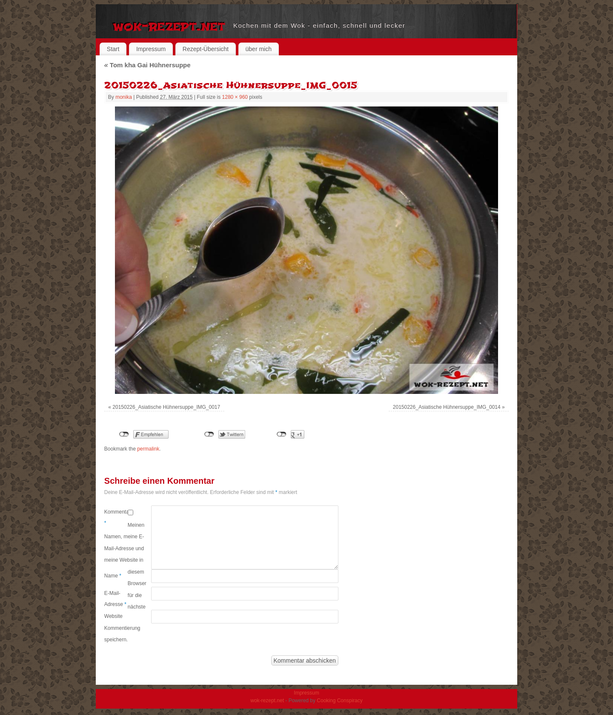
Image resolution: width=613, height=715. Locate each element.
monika (123, 97)
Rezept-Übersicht (206, 49)
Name (112, 576)
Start (113, 49)
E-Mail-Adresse (115, 598)
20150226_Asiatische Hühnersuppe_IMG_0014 (447, 407)
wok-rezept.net (169, 25)
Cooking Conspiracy (339, 701)
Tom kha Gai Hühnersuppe (147, 65)
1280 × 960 (235, 97)
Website (113, 616)
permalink (148, 449)
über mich (259, 49)
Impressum (151, 49)
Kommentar (116, 517)
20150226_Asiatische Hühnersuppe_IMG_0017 (166, 407)
